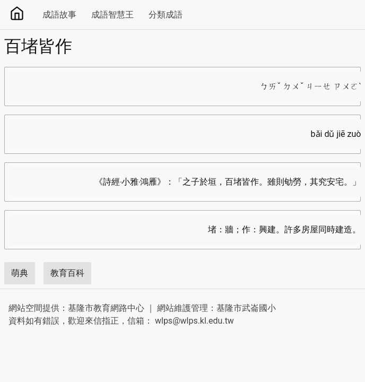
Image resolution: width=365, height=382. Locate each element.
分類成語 (166, 15)
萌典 (19, 273)
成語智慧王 (112, 15)
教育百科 (67, 273)
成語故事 (59, 15)
